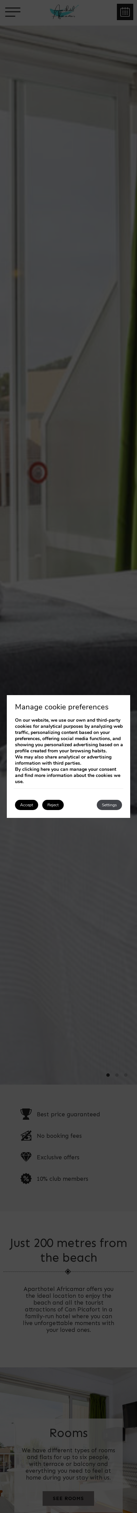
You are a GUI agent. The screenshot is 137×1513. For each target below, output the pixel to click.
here (45, 769)
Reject (53, 805)
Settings (109, 805)
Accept (26, 805)
